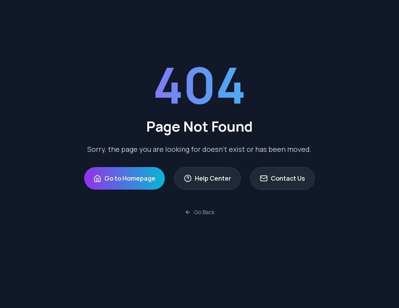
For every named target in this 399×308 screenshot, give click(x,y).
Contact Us (282, 178)
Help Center (207, 178)
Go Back (200, 212)
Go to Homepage (124, 178)
